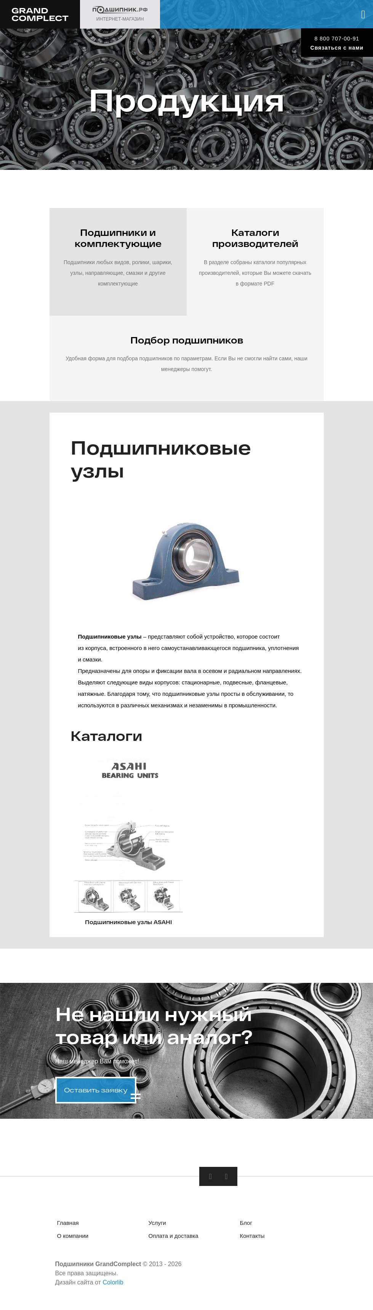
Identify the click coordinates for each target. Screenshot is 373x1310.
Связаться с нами (337, 48)
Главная (68, 1223)
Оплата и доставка (174, 1236)
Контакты (252, 1236)
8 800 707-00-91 (336, 38)
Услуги (157, 1223)
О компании (73, 1236)
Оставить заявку (96, 1090)
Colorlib (112, 1282)
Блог (246, 1223)
